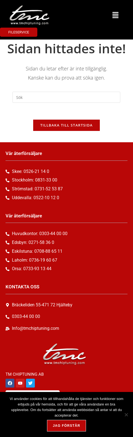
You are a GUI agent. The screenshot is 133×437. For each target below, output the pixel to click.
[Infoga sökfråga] (66, 97)
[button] (115, 15)
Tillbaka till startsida (66, 125)
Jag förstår (66, 426)
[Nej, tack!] (126, 414)
